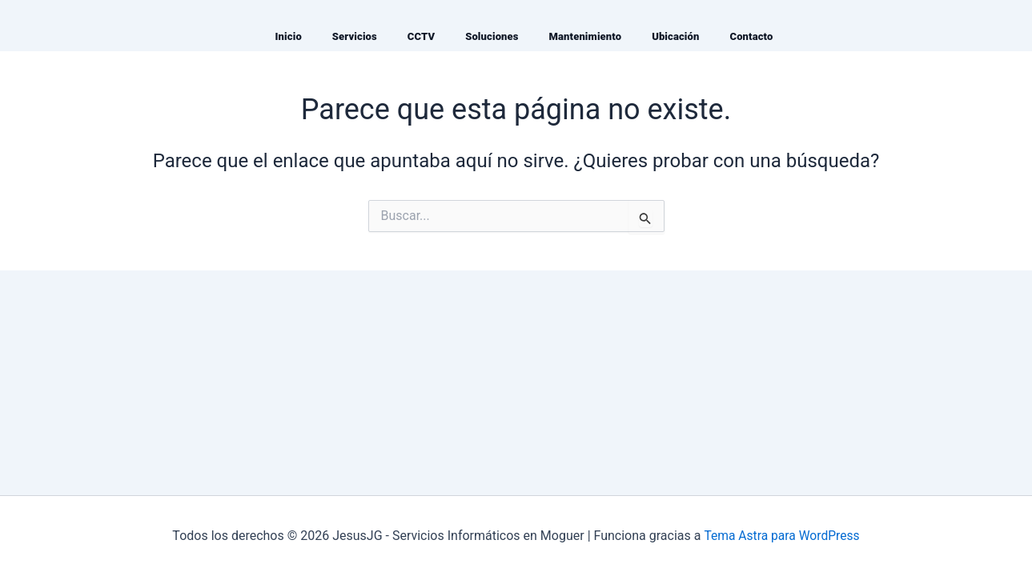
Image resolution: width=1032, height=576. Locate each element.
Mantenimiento (585, 36)
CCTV (421, 36)
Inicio (288, 36)
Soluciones (491, 36)
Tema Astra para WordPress (781, 535)
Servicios (354, 36)
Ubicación (675, 36)
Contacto (751, 36)
